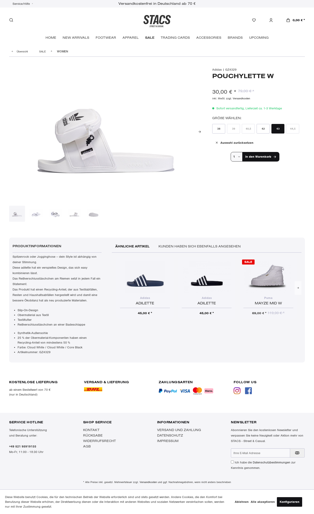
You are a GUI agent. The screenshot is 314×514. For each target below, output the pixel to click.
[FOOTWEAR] (105, 37)
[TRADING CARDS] (175, 37)
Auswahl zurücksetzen (234, 142)
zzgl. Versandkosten (238, 98)
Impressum (168, 441)
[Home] (50, 37)
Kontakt (91, 430)
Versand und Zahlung (179, 430)
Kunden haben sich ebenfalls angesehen (199, 246)
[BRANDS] (235, 37)
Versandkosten (148, 482)
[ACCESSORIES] (209, 37)
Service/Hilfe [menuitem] (22, 4)
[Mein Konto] (273, 20)
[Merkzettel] (256, 20)
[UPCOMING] (259, 37)
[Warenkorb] (295, 20)
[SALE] (150, 37)
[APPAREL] (130, 37)
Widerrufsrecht (99, 441)
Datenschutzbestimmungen (271, 462)
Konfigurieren (289, 502)
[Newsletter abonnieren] (297, 452)
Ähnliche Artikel (132, 246)
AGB (87, 446)
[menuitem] (256, 20)
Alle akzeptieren (263, 502)
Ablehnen (242, 502)
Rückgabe (93, 435)
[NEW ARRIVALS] (75, 37)
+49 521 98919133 (22, 446)
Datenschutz (170, 435)
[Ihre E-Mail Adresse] (260, 452)
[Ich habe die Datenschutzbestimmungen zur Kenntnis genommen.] (232, 461)
